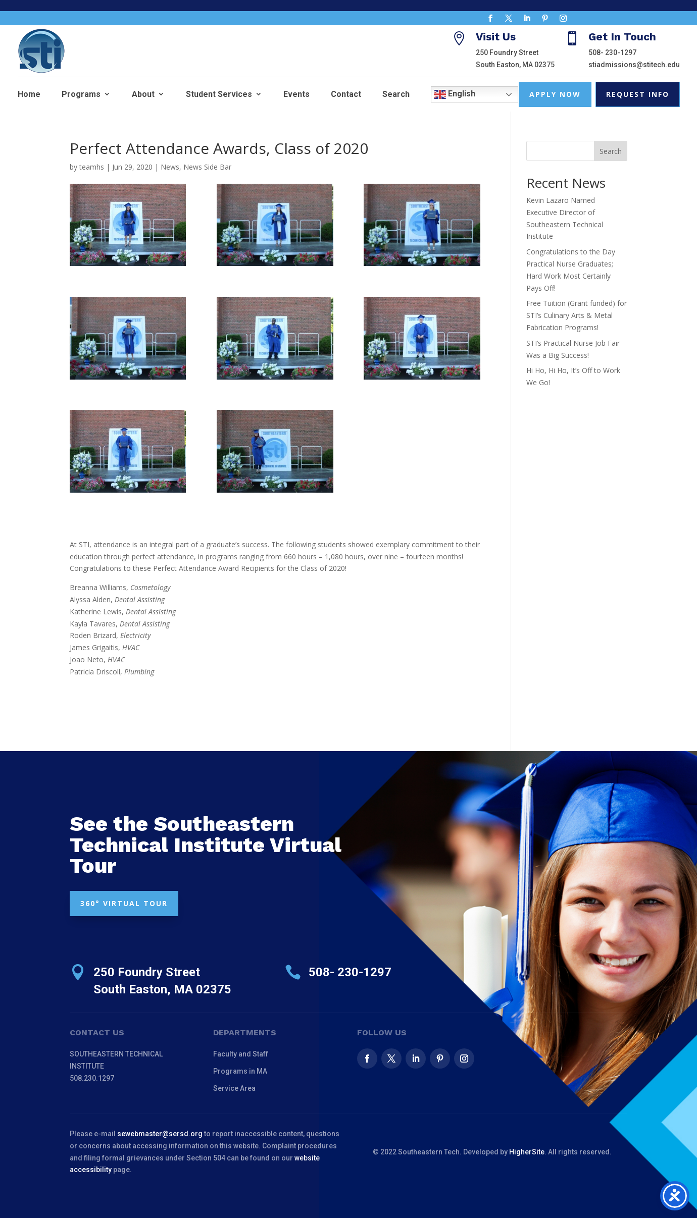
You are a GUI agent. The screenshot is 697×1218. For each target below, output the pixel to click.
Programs (81, 94)
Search (396, 94)
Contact (346, 94)
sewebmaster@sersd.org (160, 1134)
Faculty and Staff (240, 1054)
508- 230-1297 (612, 52)
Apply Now (555, 94)
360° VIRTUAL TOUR (124, 903)
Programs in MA (240, 1071)
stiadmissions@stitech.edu (634, 65)
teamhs (91, 167)
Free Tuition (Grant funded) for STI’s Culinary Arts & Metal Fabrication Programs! (576, 315)
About (143, 94)
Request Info (637, 94)
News (170, 167)
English (454, 94)
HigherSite (526, 1152)
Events (296, 94)
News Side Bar (207, 167)
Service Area (234, 1088)
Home (29, 94)
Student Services (219, 94)
